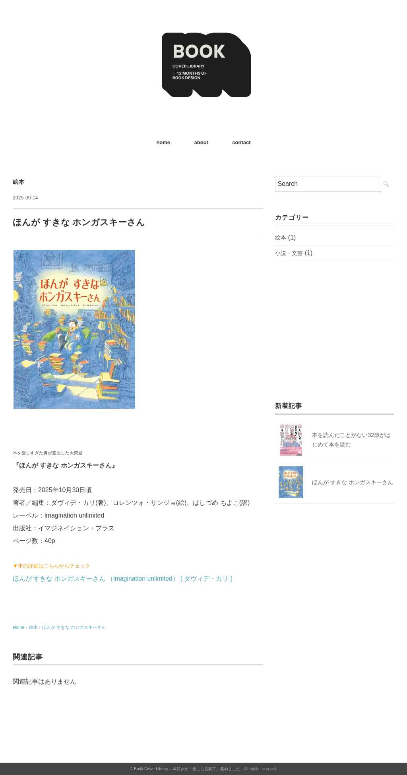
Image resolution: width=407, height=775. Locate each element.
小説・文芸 (289, 253)
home (163, 142)
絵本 (18, 182)
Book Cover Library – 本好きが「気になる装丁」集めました (187, 769)
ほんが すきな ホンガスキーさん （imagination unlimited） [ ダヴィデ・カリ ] (123, 578)
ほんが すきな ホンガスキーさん (74, 627)
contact (241, 142)
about (201, 142)
